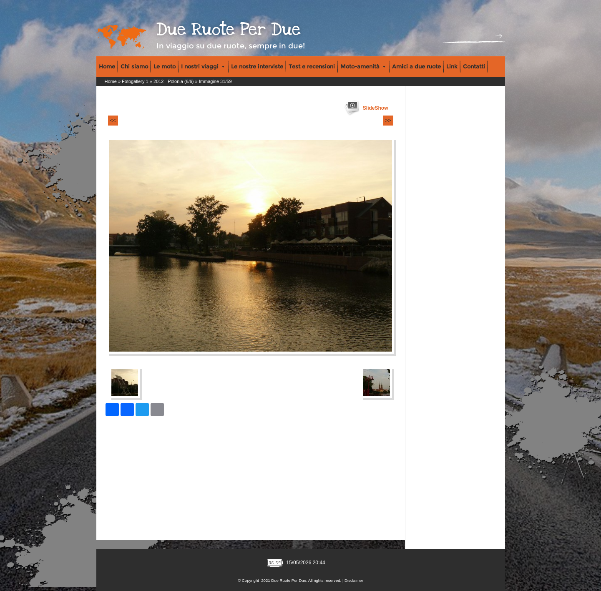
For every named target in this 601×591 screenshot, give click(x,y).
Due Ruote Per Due (228, 29)
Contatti (474, 66)
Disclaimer (354, 580)
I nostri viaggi (202, 66)
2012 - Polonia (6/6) (173, 81)
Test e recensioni (312, 66)
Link (452, 66)
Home (107, 66)
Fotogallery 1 (135, 81)
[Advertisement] (443, 142)
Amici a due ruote (416, 66)
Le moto (164, 66)
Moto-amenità (362, 66)
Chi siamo (134, 66)
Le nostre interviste (257, 66)
